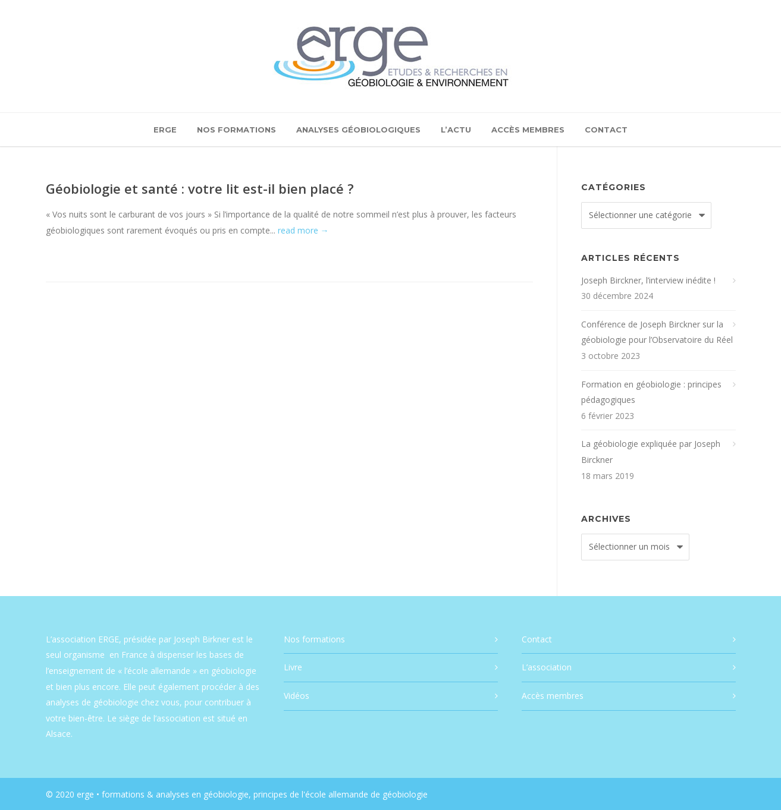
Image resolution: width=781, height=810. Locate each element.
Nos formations (236, 129)
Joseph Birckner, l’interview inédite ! (648, 280)
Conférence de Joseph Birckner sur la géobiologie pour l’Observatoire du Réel (657, 332)
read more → (303, 230)
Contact (606, 129)
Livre (293, 667)
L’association (547, 667)
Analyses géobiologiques (358, 129)
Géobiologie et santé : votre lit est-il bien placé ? (200, 188)
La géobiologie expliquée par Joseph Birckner (650, 451)
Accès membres (527, 129)
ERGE (165, 129)
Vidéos (296, 695)
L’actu (456, 129)
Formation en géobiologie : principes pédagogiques (651, 392)
